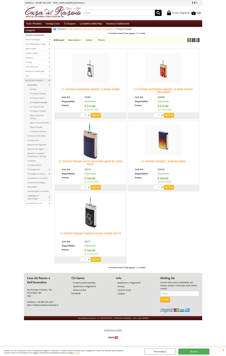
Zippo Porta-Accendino (40, 123)
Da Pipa (33, 90)
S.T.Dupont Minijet (38, 94)
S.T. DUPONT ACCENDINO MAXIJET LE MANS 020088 (90, 90)
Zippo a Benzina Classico (37, 118)
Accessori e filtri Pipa (36, 137)
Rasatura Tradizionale (117, 24)
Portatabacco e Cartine (37, 179)
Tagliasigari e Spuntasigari (33, 198)
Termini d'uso (124, 291)
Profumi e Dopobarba (34, 36)
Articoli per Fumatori (34, 81)
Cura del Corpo (31, 67)
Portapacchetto (34, 166)
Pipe (27, 76)
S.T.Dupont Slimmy (38, 132)
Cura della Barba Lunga (35, 45)
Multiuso (29, 58)
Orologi (28, 63)
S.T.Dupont (70, 24)
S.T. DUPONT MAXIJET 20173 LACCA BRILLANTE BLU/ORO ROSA (90, 164)
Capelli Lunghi (31, 54)
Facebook (75, 294)
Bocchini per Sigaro (36, 150)
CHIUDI (224, 350)
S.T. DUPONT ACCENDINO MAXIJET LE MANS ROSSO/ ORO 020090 (163, 92)
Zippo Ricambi (36, 128)
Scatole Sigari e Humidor (38, 192)
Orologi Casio (53, 24)
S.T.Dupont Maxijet (38, 103)
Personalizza (160, 351)
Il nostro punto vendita (84, 283)
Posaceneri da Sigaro (37, 183)
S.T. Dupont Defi (37, 107)
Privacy (121, 287)
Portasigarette (34, 170)
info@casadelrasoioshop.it (45, 306)
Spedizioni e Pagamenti (84, 287)
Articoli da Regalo (32, 40)
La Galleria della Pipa (91, 24)
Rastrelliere (32, 188)
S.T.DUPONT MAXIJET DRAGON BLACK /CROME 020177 (90, 234)
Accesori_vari (33, 141)
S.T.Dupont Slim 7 (37, 99)
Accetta (194, 351)
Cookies (77, 353)
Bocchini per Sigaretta (37, 145)
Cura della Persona (33, 204)
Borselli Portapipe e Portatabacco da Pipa (37, 155)
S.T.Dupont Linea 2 (38, 112)
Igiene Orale (30, 49)
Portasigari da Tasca (36, 174)
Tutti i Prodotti (33, 24)
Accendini (32, 85)
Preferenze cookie (113, 331)
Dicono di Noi (79, 291)
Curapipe (31, 161)
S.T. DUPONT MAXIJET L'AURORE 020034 (163, 162)
